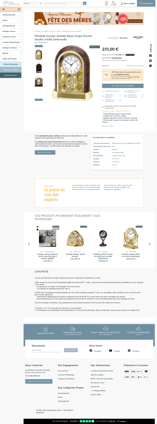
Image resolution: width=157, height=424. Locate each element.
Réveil (60, 397)
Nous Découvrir (11, 75)
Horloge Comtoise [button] (11, 48)
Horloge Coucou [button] (11, 31)
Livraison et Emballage (66, 375)
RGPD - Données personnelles (102, 379)
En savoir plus (107, 126)
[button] (106, 3)
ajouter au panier (123, 86)
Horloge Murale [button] (11, 26)
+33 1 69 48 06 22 (32, 376)
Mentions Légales (97, 375)
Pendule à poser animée (72, 31)
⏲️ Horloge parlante (98, 390)
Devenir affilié (96, 394)
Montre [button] (11, 53)
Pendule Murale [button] (11, 15)
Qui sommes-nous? (97, 383)
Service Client (63, 371)
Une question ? (45, 152)
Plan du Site (95, 387)
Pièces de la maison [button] (11, 70)
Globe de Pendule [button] (11, 59)
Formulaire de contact (38, 381)
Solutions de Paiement (66, 379)
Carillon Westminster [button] (11, 42)
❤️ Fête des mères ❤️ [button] (11, 9)
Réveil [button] (11, 20)
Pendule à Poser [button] (11, 37)
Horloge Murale (63, 401)
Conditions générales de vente (102, 371)
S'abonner (70, 350)
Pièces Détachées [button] (12, 64)
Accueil (38, 31)
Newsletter (38, 345)
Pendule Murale (63, 393)
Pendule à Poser (49, 31)
